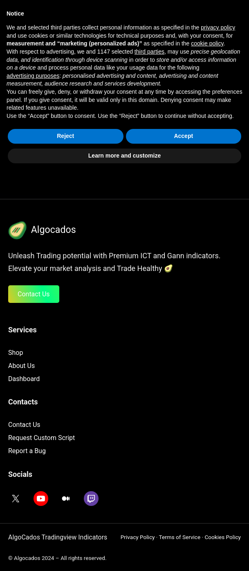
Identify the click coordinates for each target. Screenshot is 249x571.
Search (159, 142)
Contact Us (34, 294)
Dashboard (24, 379)
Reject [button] (65, 535)
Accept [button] (183, 535)
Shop (15, 353)
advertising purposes (33, 474)
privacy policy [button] (218, 426)
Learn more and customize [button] (124, 554)
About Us (21, 366)
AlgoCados (54, 19)
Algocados (53, 229)
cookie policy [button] (207, 442)
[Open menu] (190, 20)
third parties (149, 450)
